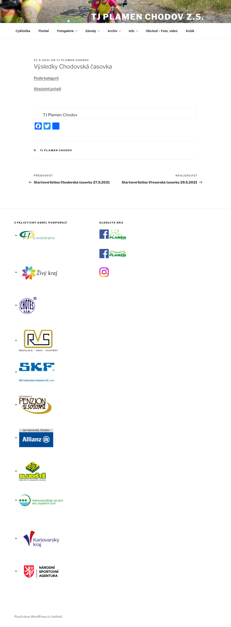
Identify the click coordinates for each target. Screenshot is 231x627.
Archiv (114, 31)
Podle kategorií (46, 78)
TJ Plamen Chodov (73, 60)
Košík (190, 31)
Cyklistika (23, 31)
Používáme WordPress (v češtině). (38, 616)
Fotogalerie (67, 31)
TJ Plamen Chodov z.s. (147, 17)
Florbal (43, 31)
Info (134, 31)
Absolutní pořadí (47, 89)
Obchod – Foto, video (162, 31)
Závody (92, 31)
